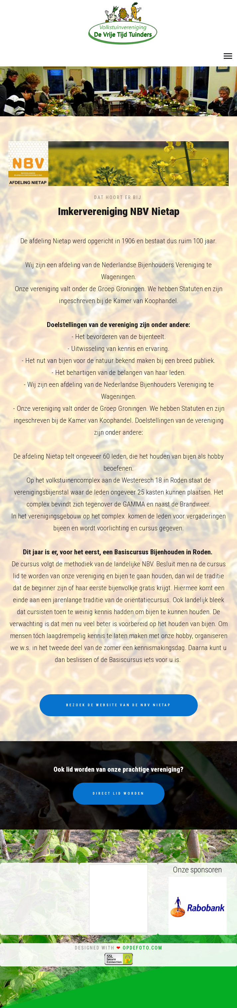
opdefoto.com (143, 948)
